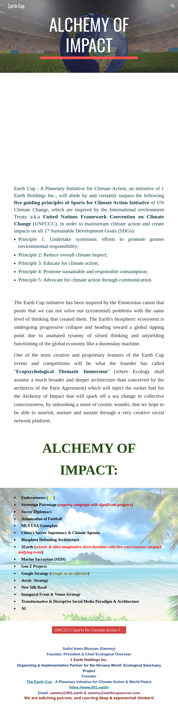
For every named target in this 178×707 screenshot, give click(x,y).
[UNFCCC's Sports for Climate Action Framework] (89, 630)
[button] (173, 6)
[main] (89, 36)
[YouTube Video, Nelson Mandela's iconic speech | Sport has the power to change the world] (89, 130)
